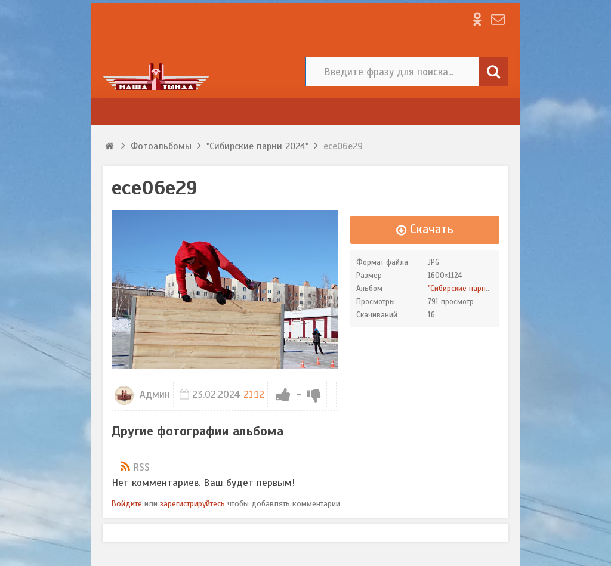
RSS (141, 467)
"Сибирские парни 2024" (469, 288)
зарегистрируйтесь (192, 504)
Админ (142, 394)
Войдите (127, 504)
